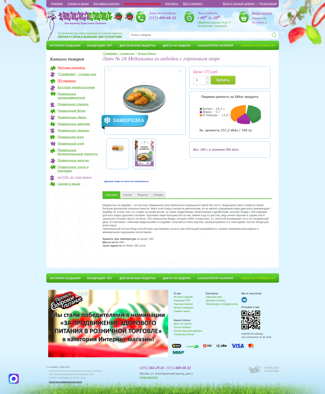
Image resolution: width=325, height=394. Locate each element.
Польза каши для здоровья (188, 331)
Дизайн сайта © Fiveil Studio (271, 369)
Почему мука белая (184, 334)
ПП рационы (67, 81)
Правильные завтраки (74, 124)
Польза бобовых (182, 327)
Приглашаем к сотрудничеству (222, 304)
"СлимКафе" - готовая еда (77, 74)
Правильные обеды (72, 117)
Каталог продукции (183, 307)
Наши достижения (183, 304)
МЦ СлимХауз (193, 3)
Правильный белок (72, 111)
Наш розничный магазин (142, 3)
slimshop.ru (66, 377)
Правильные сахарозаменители (71, 95)
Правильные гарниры (73, 130)
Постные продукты (71, 68)
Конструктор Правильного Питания (85, 23)
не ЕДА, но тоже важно (75, 177)
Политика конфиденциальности (65, 382)
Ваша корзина (262, 13)
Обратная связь (214, 297)
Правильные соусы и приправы (73, 169)
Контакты (171, 3)
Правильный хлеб (71, 143)
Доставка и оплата (106, 3)
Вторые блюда (147, 53)
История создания (183, 297)
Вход (239, 3)
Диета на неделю (183, 323)
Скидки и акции (78, 3)
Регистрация (268, 3)
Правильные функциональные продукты (78, 152)
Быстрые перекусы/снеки (76, 87)
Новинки (57, 3)
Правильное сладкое (73, 104)
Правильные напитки (73, 160)
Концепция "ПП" (182, 300)
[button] (208, 78)
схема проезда (149, 377)
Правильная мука (71, 137)
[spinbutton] (200, 80)
